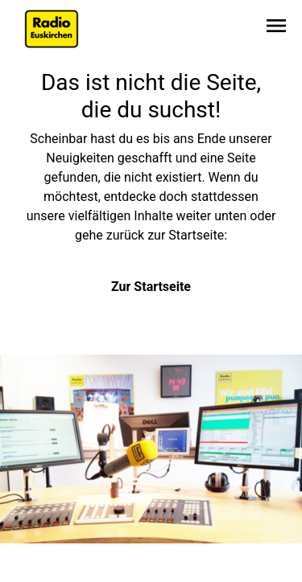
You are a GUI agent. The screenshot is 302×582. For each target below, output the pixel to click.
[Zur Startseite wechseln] (51, 28)
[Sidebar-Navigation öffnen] (276, 28)
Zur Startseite (151, 286)
